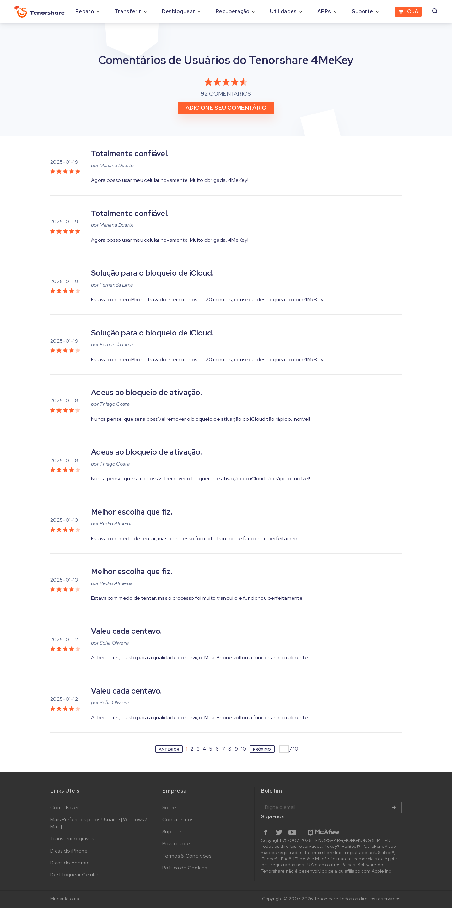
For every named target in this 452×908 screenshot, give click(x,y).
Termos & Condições (186, 856)
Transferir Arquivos (72, 838)
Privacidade (176, 843)
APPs (324, 11)
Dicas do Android (70, 862)
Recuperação (232, 11)
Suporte (362, 11)
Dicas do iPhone (69, 850)
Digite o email (331, 807)
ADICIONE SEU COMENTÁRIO (226, 107)
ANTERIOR (169, 749)
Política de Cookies (184, 867)
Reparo (84, 11)
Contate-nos (177, 819)
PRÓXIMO (262, 749)
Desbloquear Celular (74, 874)
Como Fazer (64, 807)
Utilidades (283, 11)
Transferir (128, 11)
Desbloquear (178, 11)
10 (243, 749)
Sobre (169, 807)
